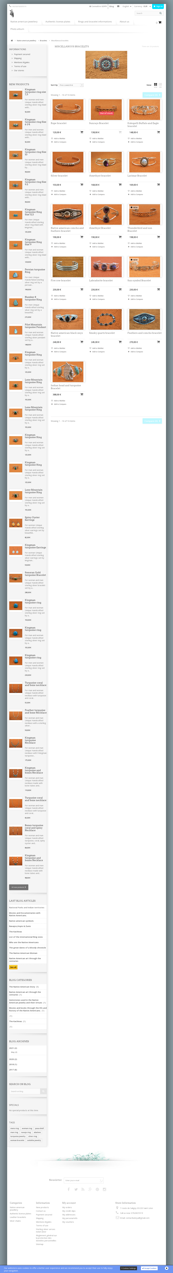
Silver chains (15, 1220)
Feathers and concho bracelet (145, 338)
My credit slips (69, 1211)
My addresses (68, 1214)
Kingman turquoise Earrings (35, 546)
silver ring (32, 1136)
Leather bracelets (18, 1217)
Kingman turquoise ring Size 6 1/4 (35, 122)
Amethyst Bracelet (100, 233)
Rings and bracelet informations (95, 21)
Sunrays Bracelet (99, 128)
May (14, 1052)
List (160, 85)
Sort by (54, 85)
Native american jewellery (24, 21)
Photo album (17, 28)
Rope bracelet (59, 128)
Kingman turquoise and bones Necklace (34, 770)
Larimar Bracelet (137, 180)
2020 (13, 1059)
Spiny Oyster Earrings (32, 518)
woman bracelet (17, 1140)
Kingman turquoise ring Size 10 (35, 152)
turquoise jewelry (17, 1136)
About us (124, 21)
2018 (13, 1064)
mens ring (14, 1128)
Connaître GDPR (98, 6)
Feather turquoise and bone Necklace (36, 711)
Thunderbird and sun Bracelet (140, 234)
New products (19, 84)
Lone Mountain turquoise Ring (33, 381)
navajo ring (26, 1132)
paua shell (39, 1128)
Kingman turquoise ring (33, 601)
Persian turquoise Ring (35, 270)
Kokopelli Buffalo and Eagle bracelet (143, 130)
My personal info (69, 1218)
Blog (111, 6)
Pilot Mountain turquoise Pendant (35, 325)
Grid (155, 85)
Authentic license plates (57, 21)
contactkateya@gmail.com (137, 1218)
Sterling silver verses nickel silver (45, 1230)
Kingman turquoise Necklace (30, 740)
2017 (13, 1069)
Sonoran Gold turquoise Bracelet (35, 573)
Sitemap (39, 1244)
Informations (17, 49)
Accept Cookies (149, 1268)
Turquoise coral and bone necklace (35, 684)
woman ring (27, 1128)
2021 (13, 1048)
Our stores (18, 70)
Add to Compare (60, 147)
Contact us (118, 7)
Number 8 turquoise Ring (33, 298)
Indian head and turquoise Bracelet (66, 392)
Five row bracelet (61, 285)
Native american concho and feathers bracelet (67, 234)
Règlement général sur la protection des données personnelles (46, 1238)
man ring (14, 1132)
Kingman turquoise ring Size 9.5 (35, 182)
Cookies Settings (128, 1268)
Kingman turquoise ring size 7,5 (35, 92)
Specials (14, 1104)
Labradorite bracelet (101, 285)
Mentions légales (21, 62)
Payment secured (21, 54)
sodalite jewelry (34, 1140)
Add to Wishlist (59, 144)
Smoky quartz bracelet (102, 338)
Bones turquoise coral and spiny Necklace (34, 828)
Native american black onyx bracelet (67, 339)
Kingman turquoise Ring (33, 353)
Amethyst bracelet (100, 180)
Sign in (159, 6)
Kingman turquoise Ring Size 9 (33, 242)
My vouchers (68, 1222)
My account (69, 1203)
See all (13, 967)
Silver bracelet (59, 180)
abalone (37, 1132)
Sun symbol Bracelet (139, 285)
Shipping (17, 58)
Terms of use (19, 66)
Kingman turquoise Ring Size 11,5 (33, 212)
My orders (67, 1207)
